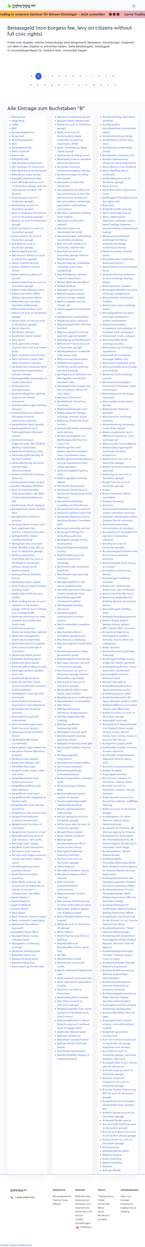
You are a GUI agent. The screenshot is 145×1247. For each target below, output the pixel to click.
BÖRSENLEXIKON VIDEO (116, 1151)
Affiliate (57, 1204)
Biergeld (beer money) (70, 832)
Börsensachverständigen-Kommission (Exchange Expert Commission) (119, 386)
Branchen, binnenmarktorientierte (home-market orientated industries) (120, 509)
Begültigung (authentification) (74, 340)
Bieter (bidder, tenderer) (71, 836)
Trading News (105, 1196)
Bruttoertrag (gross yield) (117, 693)
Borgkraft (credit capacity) (117, 209)
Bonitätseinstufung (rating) (117, 136)
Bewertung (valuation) (69, 766)
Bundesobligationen (23, 132)
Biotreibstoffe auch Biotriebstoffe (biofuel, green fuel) (73, 947)
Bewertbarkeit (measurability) (73, 763)
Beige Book (18, 120)
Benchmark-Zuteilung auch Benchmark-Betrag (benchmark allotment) (74, 494)
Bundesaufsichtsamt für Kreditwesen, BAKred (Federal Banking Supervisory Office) (119, 909)
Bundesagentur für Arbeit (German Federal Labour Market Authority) (117, 820)
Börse (101, 1208)
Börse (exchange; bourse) (117, 213)
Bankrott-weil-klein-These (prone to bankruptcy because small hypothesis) (29, 686)
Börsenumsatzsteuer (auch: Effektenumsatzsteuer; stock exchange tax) (118, 436)
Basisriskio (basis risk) (24, 955)
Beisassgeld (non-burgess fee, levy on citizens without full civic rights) (74, 390)
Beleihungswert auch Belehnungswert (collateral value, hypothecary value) (72, 451)
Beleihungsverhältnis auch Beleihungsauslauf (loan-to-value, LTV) (72, 440)
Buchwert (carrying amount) (118, 766)
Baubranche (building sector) (73, 155)
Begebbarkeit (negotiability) (73, 317)
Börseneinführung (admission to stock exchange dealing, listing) (119, 278)
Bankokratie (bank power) (26, 655)
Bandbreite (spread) (23, 332)
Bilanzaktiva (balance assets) (73, 870)
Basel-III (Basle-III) (21, 905)
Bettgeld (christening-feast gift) (74, 743)
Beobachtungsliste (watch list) (74, 513)
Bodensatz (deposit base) (71, 1032)
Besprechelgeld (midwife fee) (73, 659)
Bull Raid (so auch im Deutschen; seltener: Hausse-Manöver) (119, 790)
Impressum (127, 1204)
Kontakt (125, 1200)
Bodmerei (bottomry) (69, 1036)
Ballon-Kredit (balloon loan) (27, 309)
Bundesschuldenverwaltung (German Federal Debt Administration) (118, 974)
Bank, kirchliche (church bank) (29, 355)
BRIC (14, 128)
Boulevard (103, 1215)
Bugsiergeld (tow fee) (115, 774)
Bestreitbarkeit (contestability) (74, 701)
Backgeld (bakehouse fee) (26, 178)
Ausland (102, 1219)
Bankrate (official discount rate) (29, 667)
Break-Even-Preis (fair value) (118, 593)
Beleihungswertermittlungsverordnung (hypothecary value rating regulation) (74, 463)
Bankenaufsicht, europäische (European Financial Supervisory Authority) (28, 417)
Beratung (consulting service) (73, 528)
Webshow (85, 1227)
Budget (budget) (112, 770)
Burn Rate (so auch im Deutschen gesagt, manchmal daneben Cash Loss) (119, 1055)
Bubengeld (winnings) (115, 720)
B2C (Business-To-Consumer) (28, 167)
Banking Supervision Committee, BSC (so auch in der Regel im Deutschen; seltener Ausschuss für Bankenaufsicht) (27, 563)
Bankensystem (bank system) (28, 482)
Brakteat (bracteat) (113, 501)
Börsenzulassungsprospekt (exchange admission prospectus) (117, 451)
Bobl (14, 144)
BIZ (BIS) (61, 955)
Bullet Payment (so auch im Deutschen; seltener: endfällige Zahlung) (120, 801)
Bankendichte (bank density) (28, 424)
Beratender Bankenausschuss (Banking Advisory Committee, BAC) (74, 520)
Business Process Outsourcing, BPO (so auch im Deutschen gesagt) (120, 1093)
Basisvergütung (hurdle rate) (28, 966)
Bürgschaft (18, 136)
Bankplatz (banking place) (26, 659)
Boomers (107, 1166)
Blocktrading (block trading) (73, 997)
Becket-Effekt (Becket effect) (73, 282)
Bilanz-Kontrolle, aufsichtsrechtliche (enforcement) (67, 886)
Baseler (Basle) (20, 909)
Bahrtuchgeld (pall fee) (25, 251)
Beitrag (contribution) (69, 397)
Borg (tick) (108, 205)
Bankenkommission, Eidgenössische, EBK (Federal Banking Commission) (28, 444)
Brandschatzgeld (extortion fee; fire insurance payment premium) (120, 555)
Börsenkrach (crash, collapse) (119, 336)
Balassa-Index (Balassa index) (28, 290)
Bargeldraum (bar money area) (29, 813)
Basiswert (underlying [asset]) (73, 117)
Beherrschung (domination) (72, 359)
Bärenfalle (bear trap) (24, 766)
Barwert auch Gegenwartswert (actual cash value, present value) (29, 859)
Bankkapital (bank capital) (26, 582)
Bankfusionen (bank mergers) (28, 505)
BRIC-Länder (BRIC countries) (119, 628)
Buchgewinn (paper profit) (117, 743)
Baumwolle (18, 155)
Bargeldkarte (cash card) (25, 793)
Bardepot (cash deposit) (25, 759)
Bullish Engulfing (112, 1159)
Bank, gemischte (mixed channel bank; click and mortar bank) (29, 348)
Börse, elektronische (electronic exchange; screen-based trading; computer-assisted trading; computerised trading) (120, 224)
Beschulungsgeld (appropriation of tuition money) (70, 617)
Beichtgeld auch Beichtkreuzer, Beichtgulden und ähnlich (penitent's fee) (74, 378)
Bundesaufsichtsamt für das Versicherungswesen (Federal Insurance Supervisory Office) (119, 882)
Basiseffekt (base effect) (25, 932)
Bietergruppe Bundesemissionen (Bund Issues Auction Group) (71, 843)
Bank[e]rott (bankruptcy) (25, 678)
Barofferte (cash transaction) (27, 847)
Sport (101, 1211)
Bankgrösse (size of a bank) (27, 543)
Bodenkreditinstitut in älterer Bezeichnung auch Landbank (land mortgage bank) (73, 1024)
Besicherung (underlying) (71, 639)
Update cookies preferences (16, 1245)
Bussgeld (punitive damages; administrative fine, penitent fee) (119, 1105)
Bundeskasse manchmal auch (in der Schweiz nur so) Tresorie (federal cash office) (120, 920)
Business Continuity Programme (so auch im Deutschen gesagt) (116, 1082)
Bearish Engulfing (112, 1162)
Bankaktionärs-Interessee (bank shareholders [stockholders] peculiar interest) (29, 371)
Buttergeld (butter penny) (117, 1120)
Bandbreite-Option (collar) (26, 336)
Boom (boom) (110, 186)
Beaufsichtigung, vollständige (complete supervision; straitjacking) (73, 267)
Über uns (126, 1196)
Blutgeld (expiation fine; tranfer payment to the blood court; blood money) (74, 1013)
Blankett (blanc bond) (69, 959)
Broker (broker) (111, 647)
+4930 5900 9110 (22, 1197)
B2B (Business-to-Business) (27, 163)
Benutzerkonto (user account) (73, 509)
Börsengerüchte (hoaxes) (117, 286)
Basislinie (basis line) (23, 962)
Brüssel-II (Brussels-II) (114, 682)
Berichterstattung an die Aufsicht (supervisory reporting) (70, 559)
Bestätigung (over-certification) (74, 697)
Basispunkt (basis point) (25, 959)
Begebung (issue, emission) (72, 320)
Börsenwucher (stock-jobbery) (119, 443)
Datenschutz (82, 1200)
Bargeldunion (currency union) (29, 832)
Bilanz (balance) (66, 866)
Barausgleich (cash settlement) (29, 747)
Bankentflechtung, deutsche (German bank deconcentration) (28, 467)
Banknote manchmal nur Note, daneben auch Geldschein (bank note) (29, 620)
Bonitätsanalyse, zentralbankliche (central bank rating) (119, 128)
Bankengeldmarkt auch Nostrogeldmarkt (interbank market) (27, 432)
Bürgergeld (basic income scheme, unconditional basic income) (118, 1024)
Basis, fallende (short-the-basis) (29, 916)
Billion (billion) (65, 932)
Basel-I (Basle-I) (20, 897)
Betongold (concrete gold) (72, 732)
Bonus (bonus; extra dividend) (119, 167)
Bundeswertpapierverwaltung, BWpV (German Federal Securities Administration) (120, 997)
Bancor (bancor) (21, 328)
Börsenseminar (111, 1147)
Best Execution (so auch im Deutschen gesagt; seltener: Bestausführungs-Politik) (73, 674)
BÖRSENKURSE (20, 159)
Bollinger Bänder (112, 1170)
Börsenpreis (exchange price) (119, 363)
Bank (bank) (18, 340)
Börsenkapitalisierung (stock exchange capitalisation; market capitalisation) (118, 317)
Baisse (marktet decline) (25, 263)
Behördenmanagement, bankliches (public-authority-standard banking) (73, 367)
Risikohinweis (82, 1196)
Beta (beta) (63, 705)
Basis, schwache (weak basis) (28, 920)
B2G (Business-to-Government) (29, 170)
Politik (101, 1200)
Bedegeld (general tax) (70, 290)
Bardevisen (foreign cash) (26, 763)
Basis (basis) (18, 913)
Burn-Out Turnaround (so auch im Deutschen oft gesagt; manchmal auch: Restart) (119, 1043)
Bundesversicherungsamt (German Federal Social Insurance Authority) (117, 986)
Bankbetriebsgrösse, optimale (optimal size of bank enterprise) (28, 397)
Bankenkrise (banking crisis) (27, 451)
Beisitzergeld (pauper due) (72, 409)
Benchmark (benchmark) (71, 486)
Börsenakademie (62, 1196)
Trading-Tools (60, 1200)
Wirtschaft (103, 1204)
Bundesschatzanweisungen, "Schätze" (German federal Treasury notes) (118, 955)
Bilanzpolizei (18, 117)
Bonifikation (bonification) (71, 1051)
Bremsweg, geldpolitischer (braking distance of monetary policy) (119, 601)
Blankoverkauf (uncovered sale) (74, 978)
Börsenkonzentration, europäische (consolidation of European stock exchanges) (119, 328)
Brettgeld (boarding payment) (119, 616)
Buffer (15, 124)
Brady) (106, 490)
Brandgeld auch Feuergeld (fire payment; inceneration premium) (120, 536)
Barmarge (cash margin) (25, 843)
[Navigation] (134, 6)
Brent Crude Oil (20, 151)
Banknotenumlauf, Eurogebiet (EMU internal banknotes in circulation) (28, 647)
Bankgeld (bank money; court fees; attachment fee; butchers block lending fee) (28, 528)
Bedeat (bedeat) (66, 286)
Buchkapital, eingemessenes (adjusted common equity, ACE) (118, 759)
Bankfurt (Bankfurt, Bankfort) (27, 486)
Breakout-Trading (112, 1155)
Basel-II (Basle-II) (21, 901)
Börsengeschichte (22, 147)
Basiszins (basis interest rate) (73, 120)
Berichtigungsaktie (22, 140)
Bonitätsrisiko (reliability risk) (118, 155)
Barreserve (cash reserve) (26, 851)
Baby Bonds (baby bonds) (26, 174)
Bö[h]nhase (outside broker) (73, 1039)
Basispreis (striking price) (26, 951)
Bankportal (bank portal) (25, 663)
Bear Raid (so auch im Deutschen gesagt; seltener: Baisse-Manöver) (73, 255)
